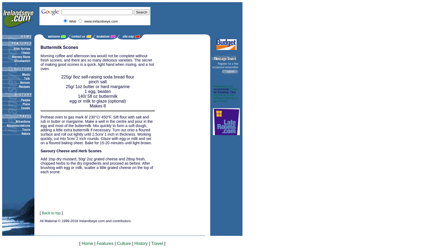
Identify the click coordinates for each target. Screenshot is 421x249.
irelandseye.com (223, 86)
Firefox (234, 89)
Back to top (51, 213)
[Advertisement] (182, 125)
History (141, 243)
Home (87, 243)
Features (105, 243)
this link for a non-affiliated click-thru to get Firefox (226, 98)
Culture (124, 243)
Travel (157, 243)
